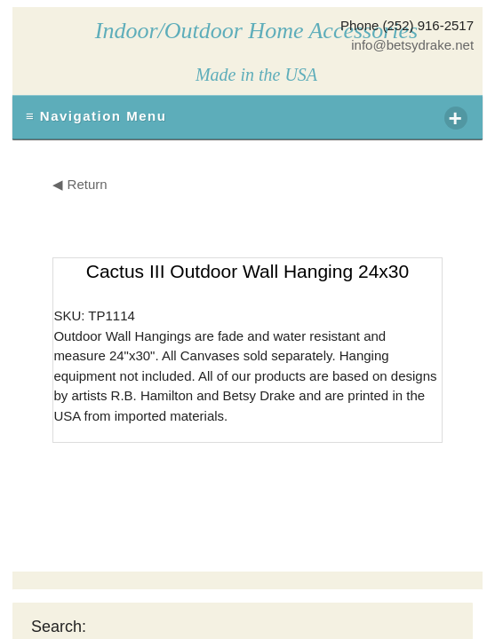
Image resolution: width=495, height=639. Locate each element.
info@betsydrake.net (412, 44)
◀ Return (79, 184)
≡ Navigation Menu (246, 118)
